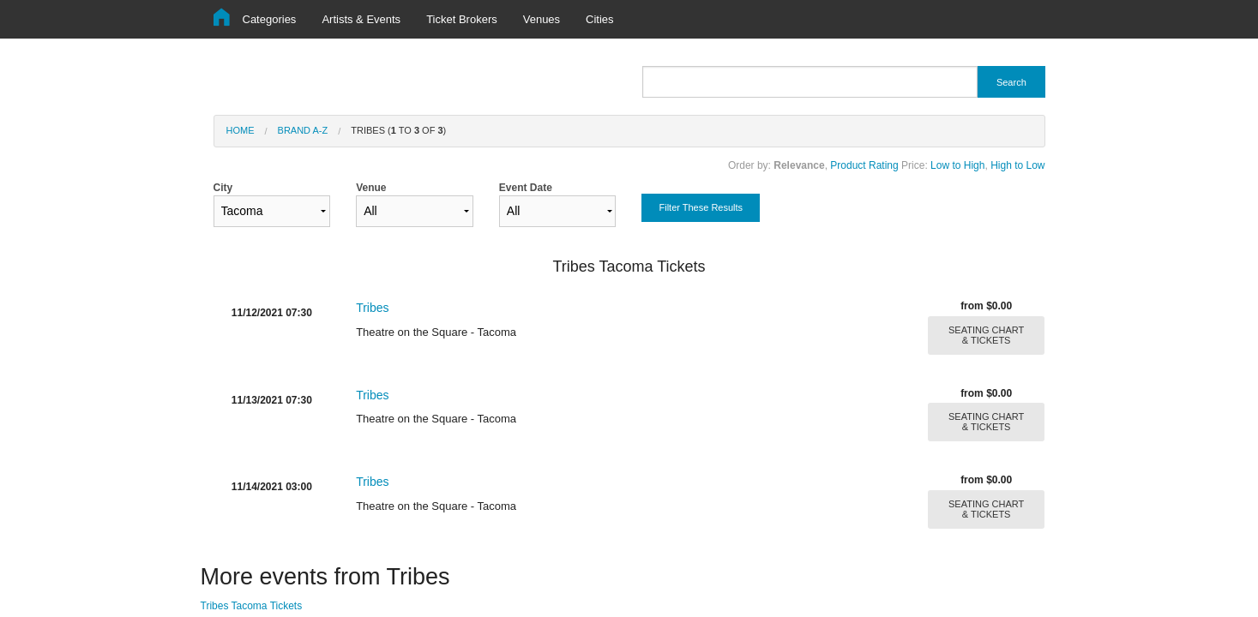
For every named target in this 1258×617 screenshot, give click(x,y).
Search (1011, 82)
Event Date (558, 204)
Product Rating (864, 165)
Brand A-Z (303, 130)
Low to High (957, 165)
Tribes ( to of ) (398, 130)
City (272, 204)
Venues (541, 19)
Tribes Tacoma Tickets (252, 606)
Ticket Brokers (461, 19)
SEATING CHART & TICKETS (986, 335)
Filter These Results (701, 207)
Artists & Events (361, 19)
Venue (414, 204)
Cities (600, 19)
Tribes (372, 307)
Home (240, 130)
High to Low (1017, 165)
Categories (270, 19)
